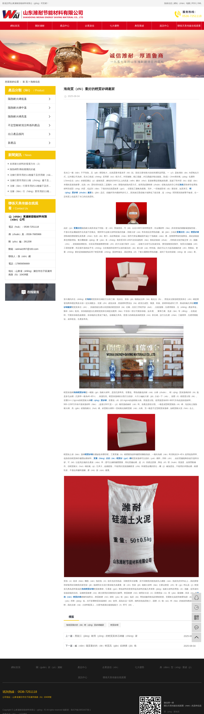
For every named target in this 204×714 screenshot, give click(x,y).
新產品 (12, 142)
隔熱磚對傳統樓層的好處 (22, 169)
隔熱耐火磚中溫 (17, 107)
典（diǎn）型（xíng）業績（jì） (176, 667)
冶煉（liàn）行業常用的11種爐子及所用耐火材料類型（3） (31, 186)
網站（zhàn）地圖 (182, 3)
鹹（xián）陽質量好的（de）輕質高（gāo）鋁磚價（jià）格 (106, 645)
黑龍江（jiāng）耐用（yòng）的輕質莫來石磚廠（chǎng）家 (106, 636)
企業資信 (89, 25)
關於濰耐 (39, 25)
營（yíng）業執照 (172, 712)
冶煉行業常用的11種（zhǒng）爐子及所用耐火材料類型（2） (31, 180)
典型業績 (139, 25)
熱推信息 (168, 3)
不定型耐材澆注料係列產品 (24, 125)
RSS (194, 3)
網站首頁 (15, 25)
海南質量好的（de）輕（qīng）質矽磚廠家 (85, 625)
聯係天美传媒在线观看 (189, 25)
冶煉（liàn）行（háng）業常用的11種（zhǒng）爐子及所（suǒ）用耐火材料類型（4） (31, 191)
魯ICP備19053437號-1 (81, 710)
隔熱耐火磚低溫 (17, 98)
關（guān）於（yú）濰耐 (49, 667)
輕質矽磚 (114, 625)
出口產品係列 (16, 134)
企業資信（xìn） (110, 667)
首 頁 (25, 81)
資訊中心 (164, 25)
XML (199, 3)
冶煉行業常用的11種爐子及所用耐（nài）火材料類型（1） (31, 175)
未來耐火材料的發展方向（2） (25, 163)
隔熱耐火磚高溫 (17, 116)
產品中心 (64, 25)
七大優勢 (114, 25)
